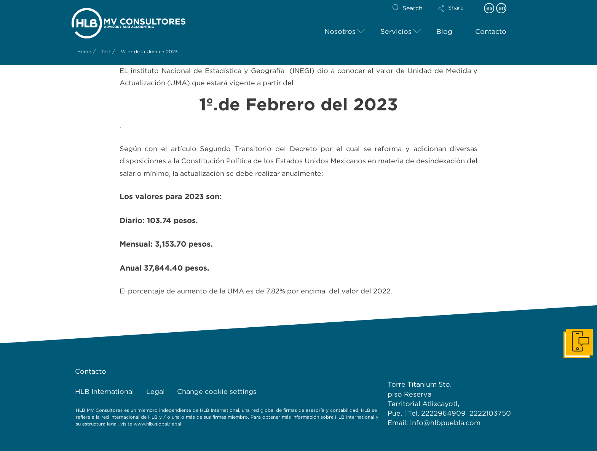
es (489, 8)
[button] (457, 13)
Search (412, 8)
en (501, 8)
